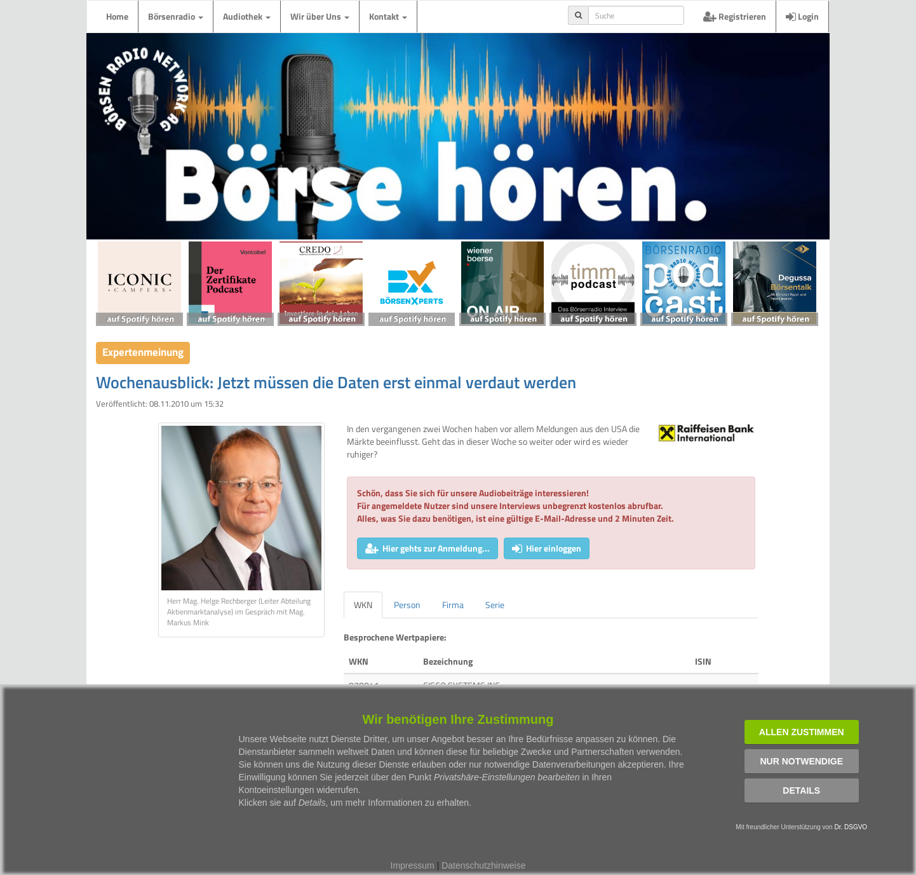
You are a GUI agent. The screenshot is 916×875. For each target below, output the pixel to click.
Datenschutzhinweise (483, 865)
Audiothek (247, 16)
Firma (453, 604)
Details (801, 790)
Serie (494, 604)
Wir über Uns (319, 16)
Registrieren (734, 16)
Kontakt (388, 16)
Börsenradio (175, 16)
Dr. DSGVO (850, 827)
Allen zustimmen (801, 732)
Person (407, 604)
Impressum (412, 865)
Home (117, 16)
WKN (363, 604)
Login (802, 16)
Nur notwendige (801, 761)
